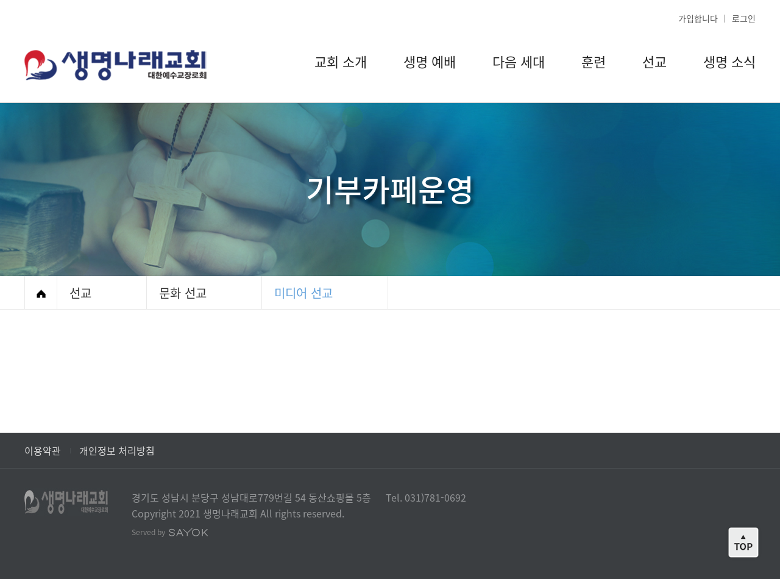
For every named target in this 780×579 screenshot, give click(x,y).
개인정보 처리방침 (117, 450)
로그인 (744, 18)
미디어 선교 (303, 293)
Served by (170, 532)
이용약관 (42, 450)
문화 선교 (183, 293)
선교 (80, 293)
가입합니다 (698, 18)
